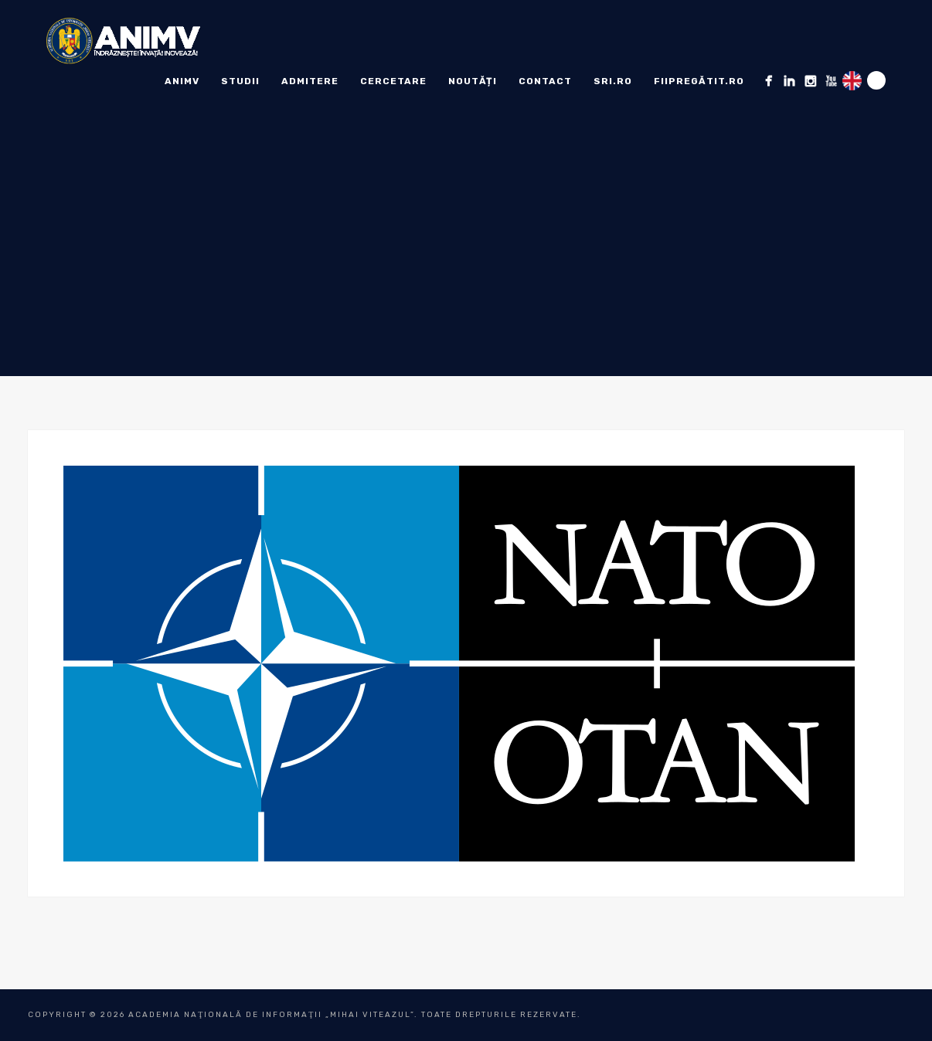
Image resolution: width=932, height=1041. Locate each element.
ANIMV (182, 81)
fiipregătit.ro (699, 81)
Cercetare (393, 81)
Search (876, 80)
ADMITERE (309, 81)
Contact (545, 81)
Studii (240, 81)
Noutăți (472, 81)
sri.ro (613, 81)
